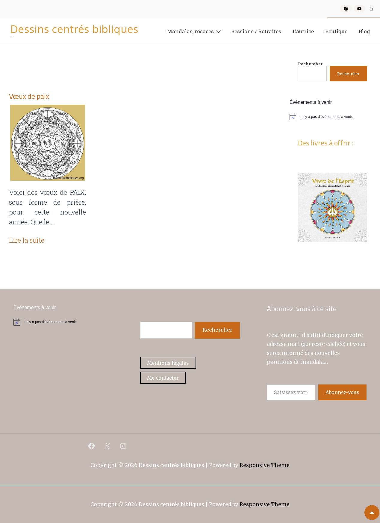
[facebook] (91, 446)
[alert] (333, 116)
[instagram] (123, 446)
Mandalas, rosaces (194, 31)
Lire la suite (26, 240)
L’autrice (303, 31)
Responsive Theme (265, 465)
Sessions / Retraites (256, 31)
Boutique (336, 31)
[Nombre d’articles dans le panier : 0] (371, 8)
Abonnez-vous (342, 392)
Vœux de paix (29, 96)
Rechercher (310, 63)
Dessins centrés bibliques (74, 29)
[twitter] (107, 446)
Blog (364, 31)
